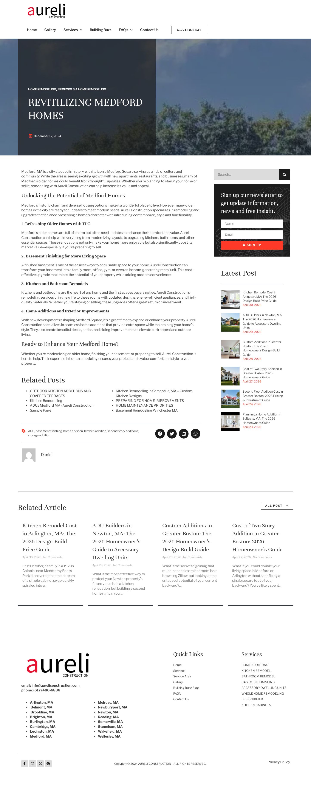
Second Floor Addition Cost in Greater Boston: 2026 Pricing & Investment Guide (263, 396)
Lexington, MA (42, 731)
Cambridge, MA (43, 727)
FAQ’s (126, 30)
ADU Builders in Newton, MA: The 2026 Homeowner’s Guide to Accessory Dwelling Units (116, 541)
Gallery (50, 30)
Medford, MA (41, 736)
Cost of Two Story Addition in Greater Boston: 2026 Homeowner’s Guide (262, 373)
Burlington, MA (42, 722)
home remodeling (83, 359)
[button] (160, 434)
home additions (92, 325)
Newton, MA (108, 712)
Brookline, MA (42, 712)
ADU (31, 431)
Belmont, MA (41, 707)
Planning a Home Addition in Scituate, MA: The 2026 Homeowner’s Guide (262, 418)
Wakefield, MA (110, 731)
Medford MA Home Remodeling (82, 89)
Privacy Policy (279, 762)
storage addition (39, 435)
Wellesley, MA (109, 736)
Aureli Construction (136, 210)
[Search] (284, 174)
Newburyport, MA (112, 707)
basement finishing (49, 431)
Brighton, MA (41, 717)
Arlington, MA (41, 702)
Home (32, 30)
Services (72, 30)
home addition (73, 431)
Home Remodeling (42, 89)
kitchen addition (95, 431)
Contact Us (149, 30)
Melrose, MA (108, 702)
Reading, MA (108, 717)
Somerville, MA (110, 722)
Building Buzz (100, 30)
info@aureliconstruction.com (56, 685)
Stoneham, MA (110, 727)
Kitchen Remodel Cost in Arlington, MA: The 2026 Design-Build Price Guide (260, 297)
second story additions (122, 431)
